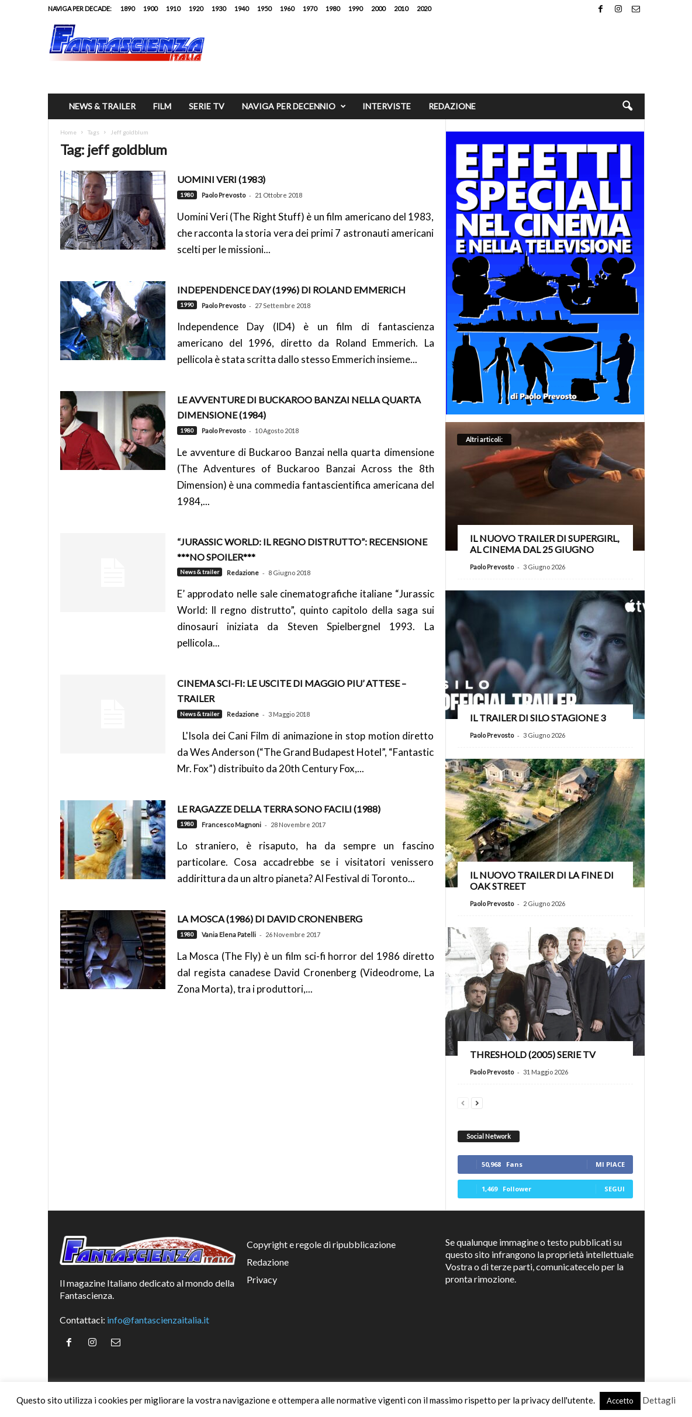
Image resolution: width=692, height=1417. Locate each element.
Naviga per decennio (294, 106)
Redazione (452, 106)
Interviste (386, 106)
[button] (627, 106)
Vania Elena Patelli (229, 934)
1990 (355, 8)
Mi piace (610, 1164)
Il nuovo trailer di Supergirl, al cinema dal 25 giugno (544, 544)
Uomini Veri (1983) (221, 179)
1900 (150, 8)
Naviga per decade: (80, 8)
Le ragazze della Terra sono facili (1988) (278, 808)
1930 (219, 8)
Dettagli (659, 1400)
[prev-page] (463, 1101)
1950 (264, 8)
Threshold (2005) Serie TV (533, 1054)
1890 (127, 8)
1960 (287, 8)
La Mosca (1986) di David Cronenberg (269, 918)
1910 (173, 8)
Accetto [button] (620, 1400)
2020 (424, 8)
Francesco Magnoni (231, 824)
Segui (614, 1188)
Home (68, 132)
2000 (378, 8)
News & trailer (102, 106)
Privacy (262, 1279)
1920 (196, 8)
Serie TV (206, 106)
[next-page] (477, 1101)
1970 (310, 8)
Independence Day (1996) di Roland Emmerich (291, 289)
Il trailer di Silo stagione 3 (538, 717)
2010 (401, 8)
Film (162, 106)
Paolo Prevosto (223, 195)
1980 (333, 8)
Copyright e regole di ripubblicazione (321, 1244)
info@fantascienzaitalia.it (158, 1319)
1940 (241, 8)
